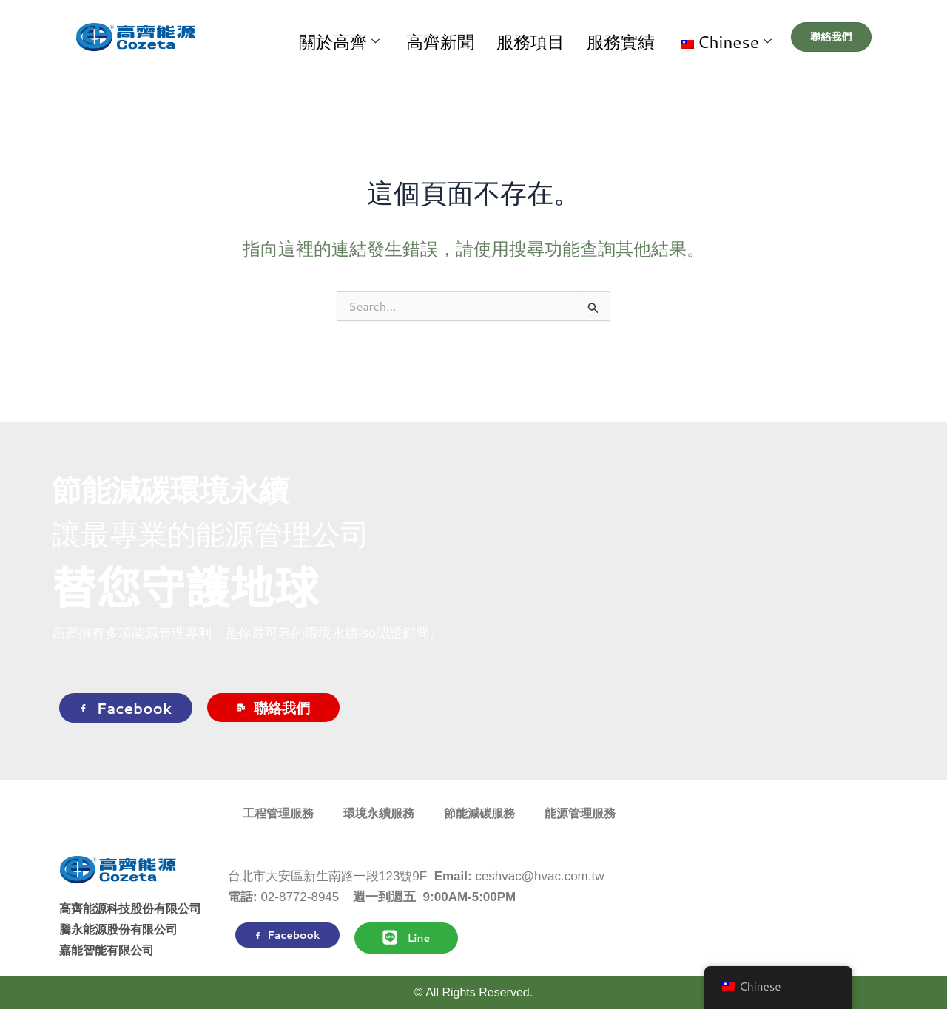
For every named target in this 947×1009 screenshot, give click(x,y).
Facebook (125, 708)
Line (406, 937)
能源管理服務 (580, 813)
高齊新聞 (507, 36)
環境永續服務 (378, 813)
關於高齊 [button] (429, 37)
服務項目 (573, 36)
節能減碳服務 (479, 813)
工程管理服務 (278, 813)
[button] (723, 37)
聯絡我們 (273, 708)
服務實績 (640, 36)
